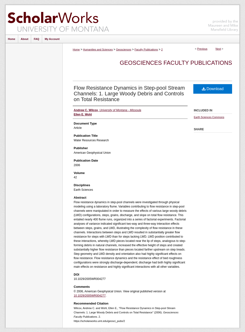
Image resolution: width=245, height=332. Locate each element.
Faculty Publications (146, 49)
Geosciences (123, 49)
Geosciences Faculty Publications (176, 63)
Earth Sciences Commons (209, 117)
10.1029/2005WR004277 (90, 295)
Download (213, 89)
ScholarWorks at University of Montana (58, 20)
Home (76, 49)
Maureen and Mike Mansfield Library (223, 19)
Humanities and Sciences (98, 49)
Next (218, 48)
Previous (202, 48)
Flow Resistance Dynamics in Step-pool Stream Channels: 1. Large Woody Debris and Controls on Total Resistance (129, 93)
